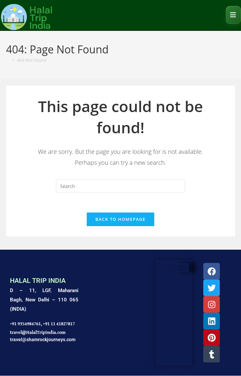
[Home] (8, 60)
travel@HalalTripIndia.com (38, 332)
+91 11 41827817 (59, 324)
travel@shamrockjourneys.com (42, 340)
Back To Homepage (120, 219)
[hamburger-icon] (181, 268)
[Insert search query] (120, 186)
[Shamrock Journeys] (117, 313)
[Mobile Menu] (233, 15)
